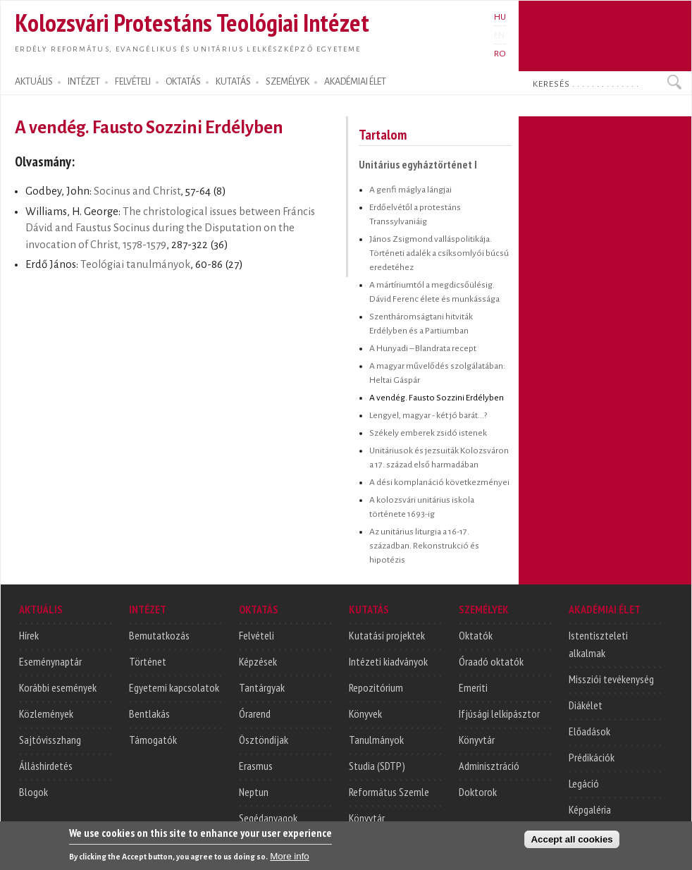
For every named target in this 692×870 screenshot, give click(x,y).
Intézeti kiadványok (388, 661)
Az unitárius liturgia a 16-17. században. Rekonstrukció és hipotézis (424, 546)
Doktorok (478, 792)
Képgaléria (590, 809)
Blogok (33, 792)
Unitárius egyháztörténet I (418, 164)
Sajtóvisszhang (50, 740)
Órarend (255, 713)
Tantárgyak (262, 687)
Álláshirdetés (46, 766)
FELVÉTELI (133, 82)
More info (289, 858)
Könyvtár (367, 818)
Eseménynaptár (50, 661)
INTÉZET (84, 82)
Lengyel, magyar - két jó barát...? (428, 415)
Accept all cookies (571, 841)
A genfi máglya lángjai (410, 190)
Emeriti (473, 687)
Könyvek (365, 713)
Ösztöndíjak (263, 740)
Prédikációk (591, 757)
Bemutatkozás (159, 635)
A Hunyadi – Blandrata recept (422, 348)
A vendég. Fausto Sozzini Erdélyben (436, 398)
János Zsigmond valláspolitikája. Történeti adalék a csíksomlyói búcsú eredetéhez (439, 253)
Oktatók (476, 635)
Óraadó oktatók (491, 661)
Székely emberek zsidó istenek (428, 433)
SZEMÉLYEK (287, 82)
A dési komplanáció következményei (439, 482)
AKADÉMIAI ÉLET (355, 82)
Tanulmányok (376, 740)
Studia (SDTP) (377, 766)
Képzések (258, 661)
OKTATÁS (183, 82)
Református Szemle (389, 792)
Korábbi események (58, 687)
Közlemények (46, 713)
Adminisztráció (489, 766)
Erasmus (256, 766)
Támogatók (153, 740)
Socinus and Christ (137, 191)
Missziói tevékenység (611, 679)
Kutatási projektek (387, 635)
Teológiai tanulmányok (135, 264)
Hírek (29, 635)
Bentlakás (149, 713)
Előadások (589, 731)
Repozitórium (376, 687)
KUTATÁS (233, 82)
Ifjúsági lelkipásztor (499, 713)
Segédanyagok (268, 818)
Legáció (584, 783)
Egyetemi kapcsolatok (174, 687)
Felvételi (256, 635)
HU (500, 17)
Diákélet (586, 705)
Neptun (253, 792)
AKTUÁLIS (34, 82)
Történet (147, 661)
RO (500, 54)
